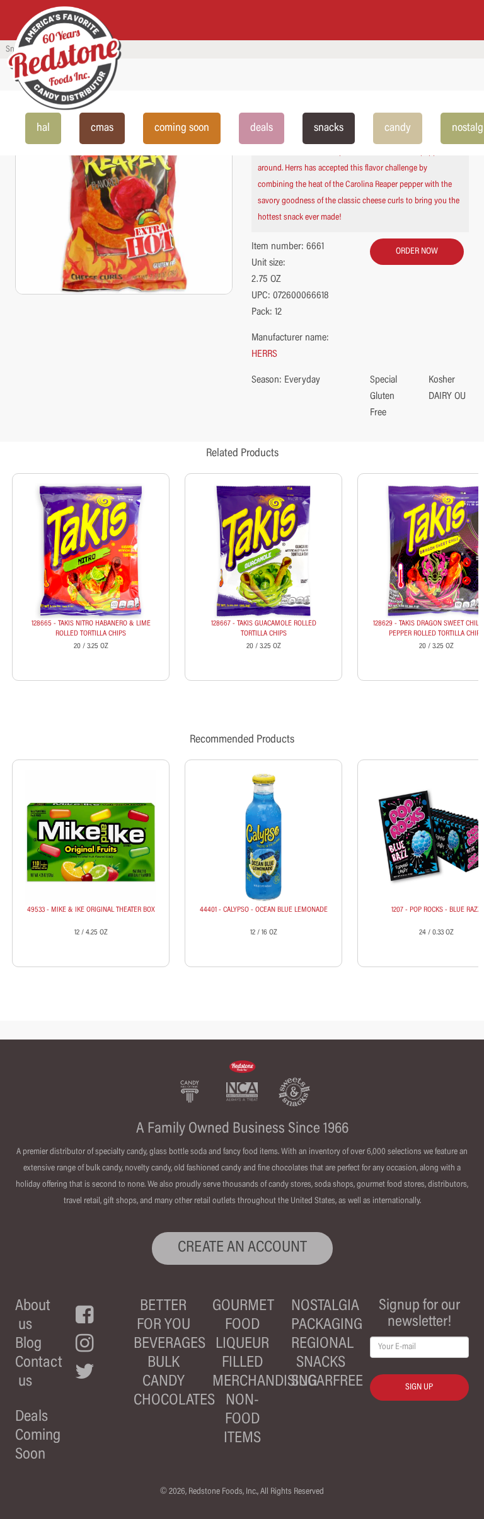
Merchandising (264, 1382)
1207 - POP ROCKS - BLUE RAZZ (436, 910)
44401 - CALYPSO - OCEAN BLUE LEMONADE (264, 910)
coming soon (181, 128)
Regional (322, 1344)
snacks (328, 128)
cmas (102, 128)
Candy (163, 1382)
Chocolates (174, 1401)
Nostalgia (325, 1306)
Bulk (163, 1363)
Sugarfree (327, 1382)
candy (397, 128)
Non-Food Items (242, 1420)
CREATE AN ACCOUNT (242, 1248)
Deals (31, 1417)
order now (417, 251)
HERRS (264, 354)
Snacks (320, 1363)
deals (261, 128)
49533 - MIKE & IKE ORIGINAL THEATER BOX (91, 910)
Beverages (169, 1344)
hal (43, 128)
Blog (28, 1344)
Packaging (326, 1325)
